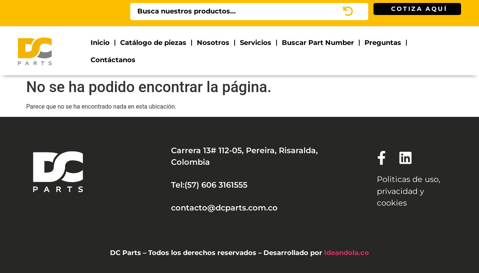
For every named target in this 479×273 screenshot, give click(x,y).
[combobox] (239, 11)
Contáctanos (113, 60)
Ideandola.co (346, 253)
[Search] (358, 11)
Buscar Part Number (318, 42)
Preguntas (382, 42)
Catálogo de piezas (153, 42)
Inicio (100, 42)
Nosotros (213, 42)
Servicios (255, 42)
